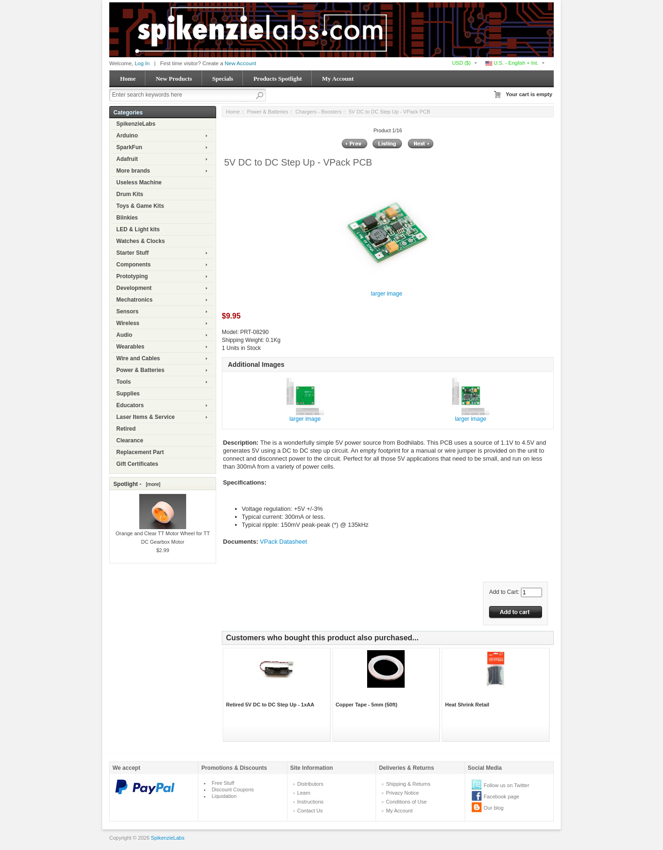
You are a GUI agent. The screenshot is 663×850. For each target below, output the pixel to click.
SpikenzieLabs (135, 124)
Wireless (127, 323)
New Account (240, 63)
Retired (126, 428)
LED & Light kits (138, 229)
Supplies (128, 393)
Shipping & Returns (408, 784)
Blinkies (127, 217)
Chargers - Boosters (318, 111)
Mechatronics (134, 299)
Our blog (494, 808)
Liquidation (223, 796)
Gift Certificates (137, 464)
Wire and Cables (138, 358)
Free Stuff (222, 783)
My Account (338, 78)
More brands (133, 170)
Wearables (130, 346)
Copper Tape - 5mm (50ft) (367, 704)
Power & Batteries (140, 370)
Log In (142, 63)
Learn (303, 793)
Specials (223, 78)
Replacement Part (140, 452)
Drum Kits (129, 194)
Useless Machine (139, 182)
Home (128, 78)
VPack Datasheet (283, 541)
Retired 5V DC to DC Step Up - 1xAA (270, 704)
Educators (130, 405)
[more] (151, 484)
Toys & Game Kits (140, 206)
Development (133, 288)
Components (133, 264)
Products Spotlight (277, 78)
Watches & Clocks (140, 241)
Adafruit (127, 159)
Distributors (310, 784)
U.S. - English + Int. (511, 63)
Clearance (129, 440)
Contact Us (310, 810)
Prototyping (132, 276)
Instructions (310, 801)
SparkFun (129, 147)
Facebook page (502, 796)
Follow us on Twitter (506, 785)
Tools (123, 382)
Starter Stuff (132, 253)
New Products (174, 78)
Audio (124, 335)
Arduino (127, 135)
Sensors (127, 311)
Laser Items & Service (145, 417)
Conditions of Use (406, 801)
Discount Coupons (232, 789)
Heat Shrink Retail (467, 704)
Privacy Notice (402, 793)
